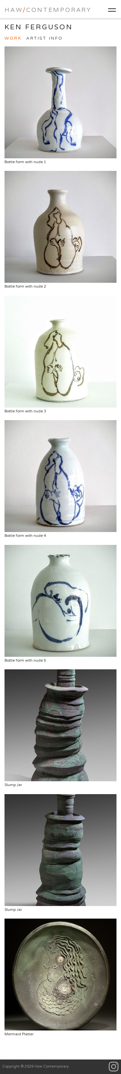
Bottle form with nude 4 (60, 479)
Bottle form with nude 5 (60, 604)
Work (13, 38)
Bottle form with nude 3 (60, 354)
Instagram (114, 1067)
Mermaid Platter (60, 977)
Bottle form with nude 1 (60, 105)
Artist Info (44, 38)
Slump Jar (60, 728)
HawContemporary (48, 10)
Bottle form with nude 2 (60, 230)
